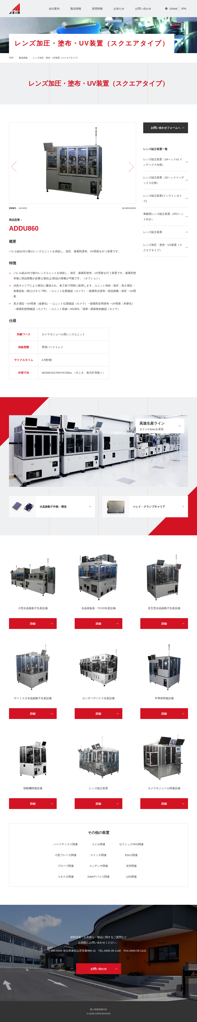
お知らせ (119, 8)
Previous (16, 167)
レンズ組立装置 (152, 232)
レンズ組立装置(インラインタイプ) (162, 198)
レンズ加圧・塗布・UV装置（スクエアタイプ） (162, 247)
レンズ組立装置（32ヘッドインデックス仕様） (163, 180)
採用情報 (97, 8)
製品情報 (75, 8)
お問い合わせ (143, 8)
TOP (11, 58)
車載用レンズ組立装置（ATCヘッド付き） (163, 216)
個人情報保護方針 (98, 1009)
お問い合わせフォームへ (165, 127)
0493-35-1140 (112, 950)
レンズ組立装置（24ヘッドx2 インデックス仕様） (162, 162)
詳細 (32, 623)
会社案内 (54, 8)
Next (129, 167)
